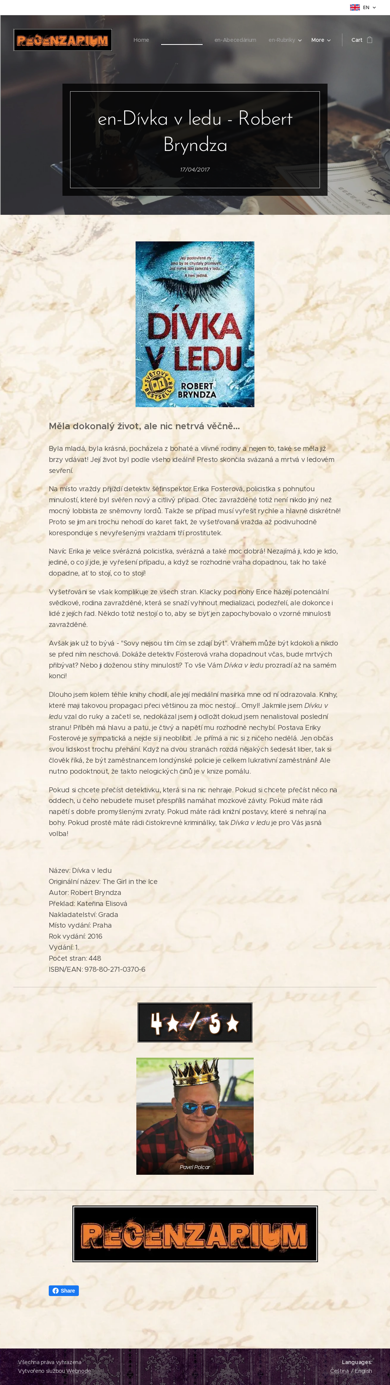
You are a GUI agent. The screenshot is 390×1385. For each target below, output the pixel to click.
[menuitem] (183, 39)
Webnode (78, 1371)
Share (64, 1291)
